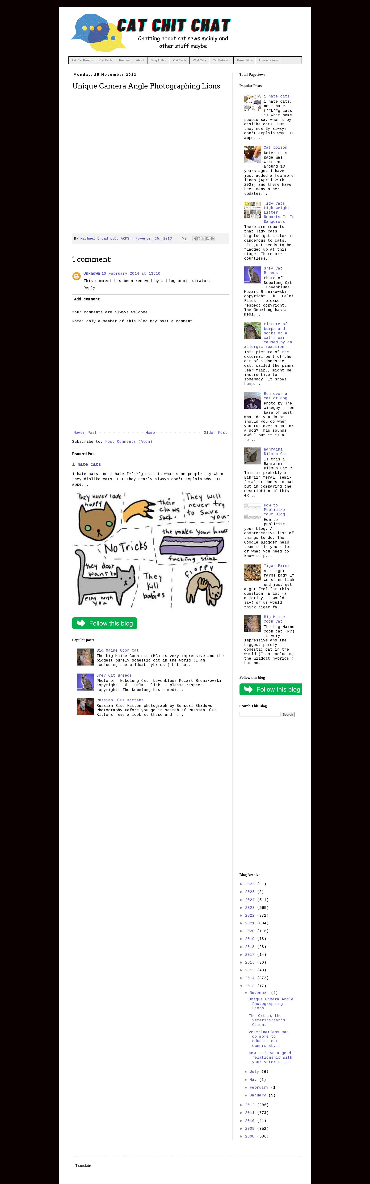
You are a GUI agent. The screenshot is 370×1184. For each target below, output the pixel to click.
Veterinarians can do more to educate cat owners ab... (269, 1039)
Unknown (92, 274)
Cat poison (275, 148)
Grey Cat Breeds (114, 676)
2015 (251, 970)
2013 (251, 986)
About (140, 60)
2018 (251, 947)
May (254, 1080)
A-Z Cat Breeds (82, 60)
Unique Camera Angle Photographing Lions (271, 1004)
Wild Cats (199, 60)
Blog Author (159, 60)
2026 (251, 884)
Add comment (87, 299)
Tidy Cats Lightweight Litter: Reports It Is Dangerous (279, 213)
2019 (251, 939)
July (255, 1072)
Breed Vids (244, 60)
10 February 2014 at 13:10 (130, 274)
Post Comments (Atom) (128, 442)
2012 (251, 1105)
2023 (251, 908)
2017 (251, 955)
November (260, 993)
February (260, 1088)
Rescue (124, 60)
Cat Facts (106, 60)
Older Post (215, 433)
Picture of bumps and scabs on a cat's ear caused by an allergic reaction (268, 335)
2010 (251, 1121)
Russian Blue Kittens (120, 700)
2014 (251, 978)
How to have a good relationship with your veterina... (270, 1057)
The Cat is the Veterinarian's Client (267, 1020)
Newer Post (85, 433)
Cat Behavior (221, 60)
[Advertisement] (267, 795)
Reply (89, 288)
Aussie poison (268, 60)
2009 (251, 1129)
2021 (251, 923)
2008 (251, 1136)
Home (150, 433)
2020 (251, 931)
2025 (251, 892)
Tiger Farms (277, 566)
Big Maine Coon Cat (118, 651)
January (259, 1095)
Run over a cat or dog (275, 396)
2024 (251, 900)
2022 (251, 916)
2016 (251, 963)
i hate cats (86, 464)
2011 (251, 1113)
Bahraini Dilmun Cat (275, 451)
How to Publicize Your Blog (274, 510)
